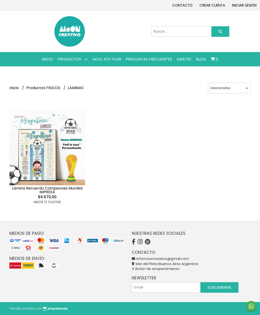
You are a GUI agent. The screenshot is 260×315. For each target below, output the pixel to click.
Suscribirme (219, 287)
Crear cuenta (212, 5)
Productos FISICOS (43, 88)
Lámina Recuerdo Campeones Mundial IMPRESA (47, 190)
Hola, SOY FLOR (106, 59)
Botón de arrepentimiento (156, 268)
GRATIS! (184, 59)
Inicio (47, 59)
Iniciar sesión (244, 5)
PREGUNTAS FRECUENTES (149, 59)
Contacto (182, 5)
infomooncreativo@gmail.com (160, 258)
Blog (201, 59)
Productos (73, 59)
